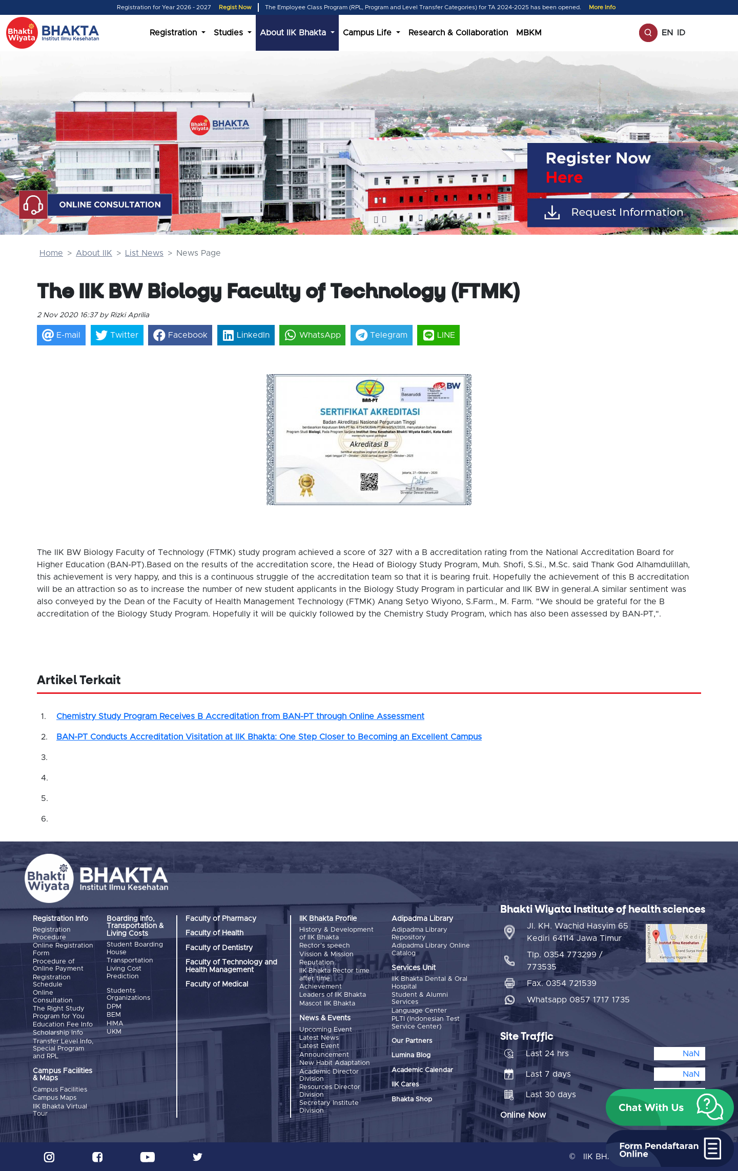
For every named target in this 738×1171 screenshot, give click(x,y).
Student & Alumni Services (420, 998)
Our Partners (412, 1041)
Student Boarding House (135, 948)
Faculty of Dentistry (219, 948)
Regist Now (235, 7)
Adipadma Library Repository (419, 933)
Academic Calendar (422, 1070)
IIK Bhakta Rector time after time (334, 974)
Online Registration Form (63, 949)
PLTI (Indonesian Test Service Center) (426, 1023)
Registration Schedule (52, 981)
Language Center (419, 1011)
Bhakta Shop (412, 1099)
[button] (281, 428)
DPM (114, 1006)
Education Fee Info (63, 1024)
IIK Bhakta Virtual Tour (60, 1110)
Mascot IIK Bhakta (327, 1003)
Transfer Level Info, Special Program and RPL (63, 1049)
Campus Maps (54, 1098)
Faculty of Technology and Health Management (231, 966)
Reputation (316, 962)
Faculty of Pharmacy (221, 918)
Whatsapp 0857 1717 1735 (578, 1000)
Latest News (319, 1038)
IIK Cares (405, 1084)
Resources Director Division (329, 1091)
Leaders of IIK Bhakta (332, 995)
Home (51, 253)
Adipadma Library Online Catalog (431, 949)
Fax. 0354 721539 (562, 983)
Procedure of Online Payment (58, 965)
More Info (602, 7)
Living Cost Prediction (124, 972)
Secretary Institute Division (329, 1107)
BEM (114, 1015)
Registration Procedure (52, 933)
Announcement (324, 1055)
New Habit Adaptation (334, 1063)
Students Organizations (128, 994)
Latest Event (319, 1046)
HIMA (115, 1023)
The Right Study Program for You (59, 1012)
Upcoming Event (325, 1029)
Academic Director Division (329, 1075)
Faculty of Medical (217, 984)
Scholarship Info (58, 1033)
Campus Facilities (60, 1089)
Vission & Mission (326, 954)
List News (144, 253)
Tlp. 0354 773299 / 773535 (565, 961)
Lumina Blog (411, 1055)
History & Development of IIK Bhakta (336, 933)
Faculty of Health (214, 933)
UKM (114, 1032)
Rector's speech (324, 945)
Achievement (320, 986)
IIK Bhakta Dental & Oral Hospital (429, 983)
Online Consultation (53, 996)
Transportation (130, 960)
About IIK (94, 253)
